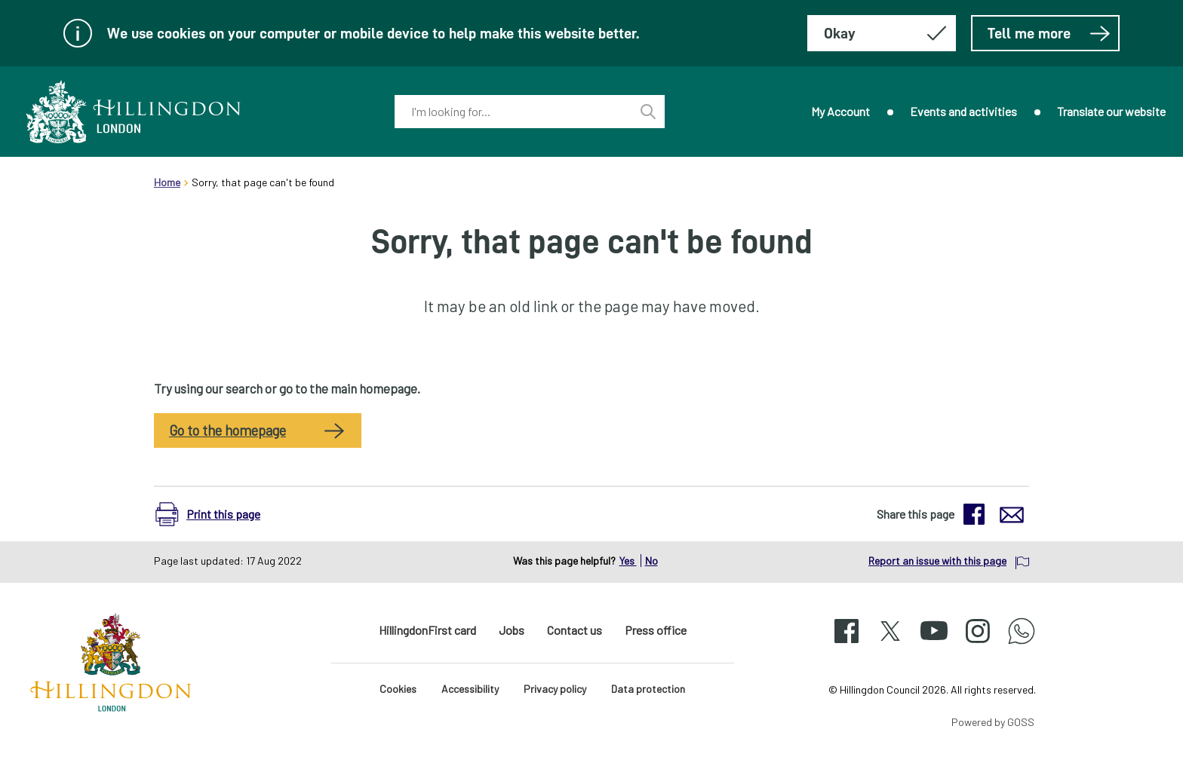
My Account (840, 111)
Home (167, 182)
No (651, 560)
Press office (656, 630)
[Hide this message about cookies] (881, 33)
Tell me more (1049, 33)
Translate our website (1111, 111)
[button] (215, 514)
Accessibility (470, 688)
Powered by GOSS (992, 721)
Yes (628, 560)
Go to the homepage (227, 430)
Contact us (574, 630)
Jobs (511, 630)
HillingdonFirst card (427, 630)
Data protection (648, 688)
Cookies (397, 688)
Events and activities (963, 111)
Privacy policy (555, 688)
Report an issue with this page (937, 560)
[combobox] (513, 111)
